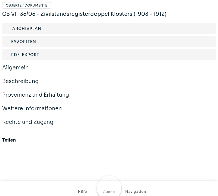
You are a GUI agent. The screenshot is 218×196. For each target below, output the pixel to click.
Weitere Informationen (32, 112)
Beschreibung (20, 85)
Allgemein (15, 71)
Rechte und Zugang (27, 126)
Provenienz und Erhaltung (35, 98)
